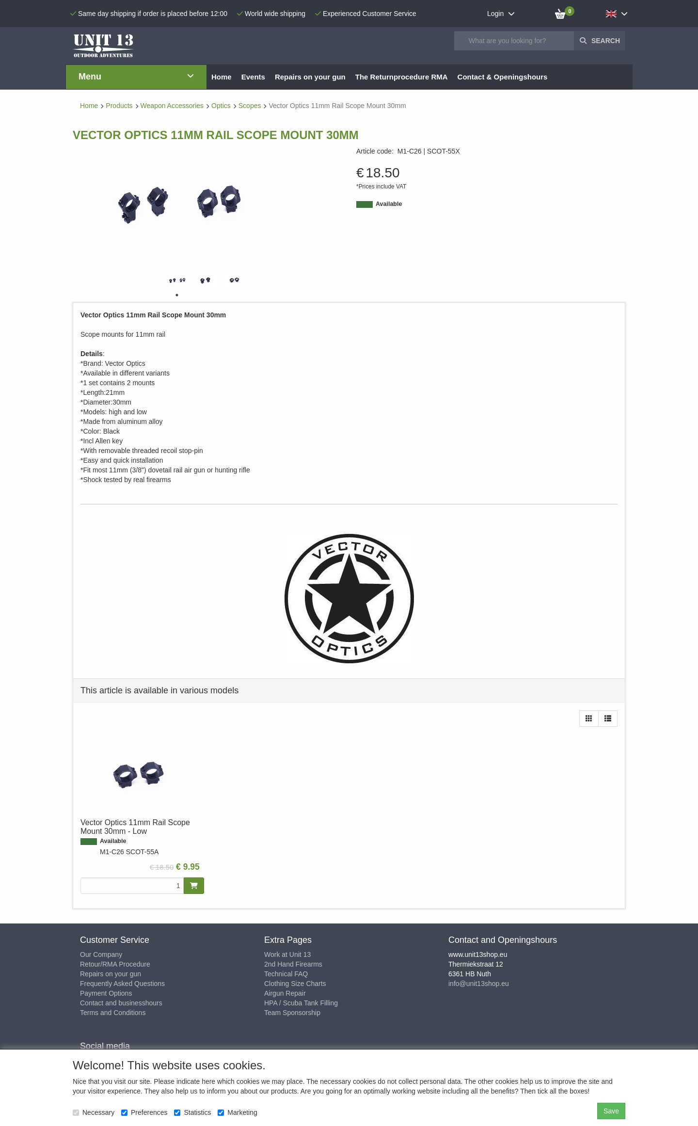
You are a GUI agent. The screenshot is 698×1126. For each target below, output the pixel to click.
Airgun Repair (285, 993)
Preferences (144, 1112)
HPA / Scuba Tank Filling (301, 1003)
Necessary (93, 1112)
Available (389, 204)
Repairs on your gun (110, 974)
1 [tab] (177, 295)
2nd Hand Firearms (293, 964)
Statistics (192, 1112)
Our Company (101, 954)
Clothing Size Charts (295, 983)
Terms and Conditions (112, 1013)
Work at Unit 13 (287, 954)
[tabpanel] (177, 280)
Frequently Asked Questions (122, 983)
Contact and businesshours (121, 1003)
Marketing (237, 1112)
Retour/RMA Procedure (115, 964)
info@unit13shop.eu (478, 983)
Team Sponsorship (292, 1013)
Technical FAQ (286, 974)
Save (611, 1111)
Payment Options (106, 993)
